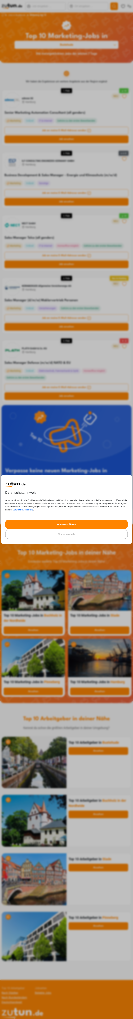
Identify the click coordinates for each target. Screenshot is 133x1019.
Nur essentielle (66, 534)
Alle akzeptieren (66, 524)
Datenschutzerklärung (23, 510)
